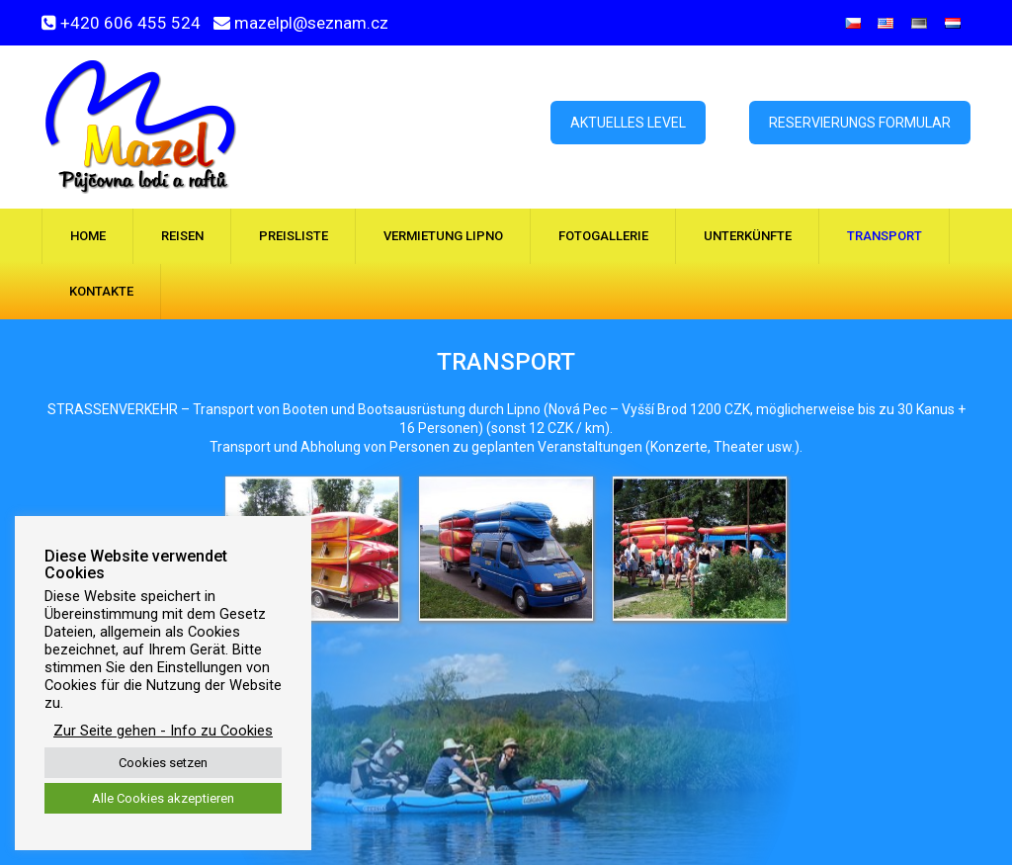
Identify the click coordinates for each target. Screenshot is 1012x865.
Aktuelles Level (628, 122)
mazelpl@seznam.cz (311, 23)
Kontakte (101, 291)
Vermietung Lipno (443, 235)
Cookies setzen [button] (163, 762)
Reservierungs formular (860, 122)
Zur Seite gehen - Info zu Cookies (163, 730)
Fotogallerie (603, 235)
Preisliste (293, 235)
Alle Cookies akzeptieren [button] (163, 798)
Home (88, 235)
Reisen (182, 235)
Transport (884, 235)
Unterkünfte (748, 235)
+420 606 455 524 (130, 23)
